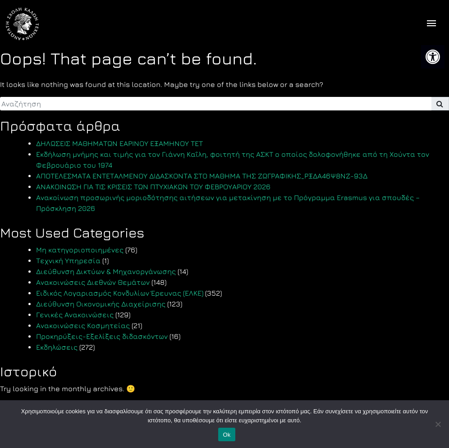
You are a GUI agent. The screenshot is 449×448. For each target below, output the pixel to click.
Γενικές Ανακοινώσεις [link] (75, 315)
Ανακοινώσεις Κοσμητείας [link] (83, 325)
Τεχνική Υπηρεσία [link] (68, 260)
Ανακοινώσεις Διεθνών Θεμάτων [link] (93, 282)
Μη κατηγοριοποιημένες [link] (80, 250)
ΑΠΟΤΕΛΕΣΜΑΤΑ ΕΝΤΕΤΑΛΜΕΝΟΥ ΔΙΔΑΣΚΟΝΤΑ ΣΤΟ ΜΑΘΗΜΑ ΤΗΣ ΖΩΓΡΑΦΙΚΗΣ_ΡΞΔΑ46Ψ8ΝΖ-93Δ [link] (201, 176)
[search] (215, 103)
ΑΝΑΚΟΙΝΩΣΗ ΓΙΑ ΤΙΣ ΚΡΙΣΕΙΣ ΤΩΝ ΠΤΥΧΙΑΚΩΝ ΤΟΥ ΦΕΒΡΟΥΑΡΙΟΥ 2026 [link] (153, 187)
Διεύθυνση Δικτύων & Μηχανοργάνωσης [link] (106, 271)
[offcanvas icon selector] (432, 24)
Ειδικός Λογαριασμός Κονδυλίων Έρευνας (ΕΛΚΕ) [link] (119, 293)
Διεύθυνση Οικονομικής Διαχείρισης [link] (100, 304)
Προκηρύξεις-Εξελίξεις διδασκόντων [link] (102, 336)
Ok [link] (226, 434)
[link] (432, 57)
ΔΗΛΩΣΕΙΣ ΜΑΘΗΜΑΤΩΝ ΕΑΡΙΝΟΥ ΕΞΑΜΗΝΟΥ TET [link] (119, 143)
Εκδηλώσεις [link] (57, 347)
